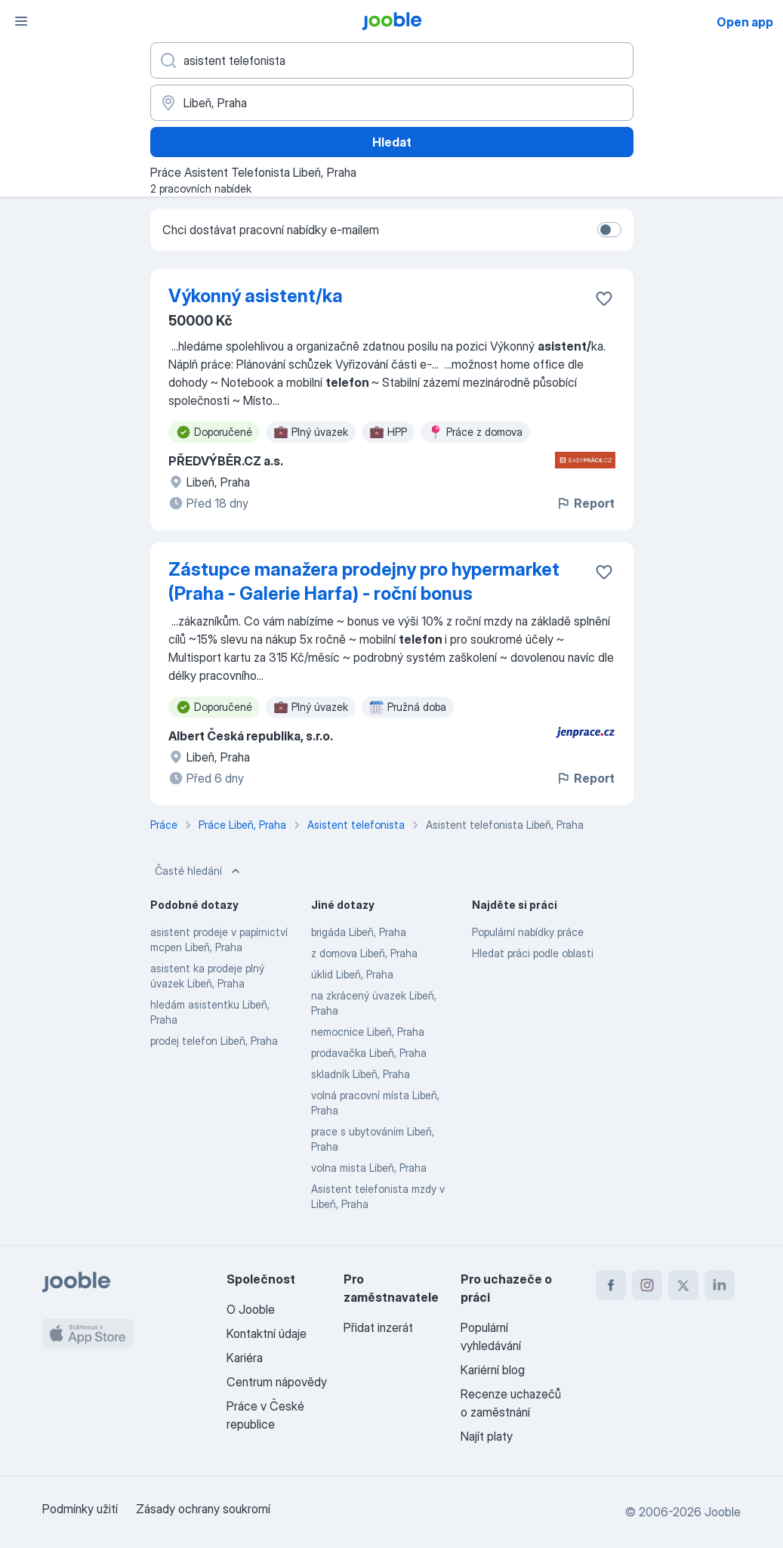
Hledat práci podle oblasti (532, 953)
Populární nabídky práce (528, 931)
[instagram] (647, 1285)
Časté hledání (199, 871)
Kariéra (245, 1357)
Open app (745, 21)
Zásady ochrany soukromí (203, 1508)
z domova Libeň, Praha (364, 953)
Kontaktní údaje (267, 1333)
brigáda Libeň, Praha (358, 931)
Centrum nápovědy (277, 1381)
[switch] (609, 229)
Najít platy (487, 1436)
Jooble (722, 1511)
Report (585, 503)
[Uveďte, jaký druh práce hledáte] (391, 60)
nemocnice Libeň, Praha (367, 1031)
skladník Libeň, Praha (360, 1074)
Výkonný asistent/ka (255, 296)
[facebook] (611, 1285)
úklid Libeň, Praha (352, 974)
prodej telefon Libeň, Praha (214, 1040)
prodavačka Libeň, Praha (369, 1052)
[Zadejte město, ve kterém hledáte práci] (391, 103)
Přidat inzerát (378, 1327)
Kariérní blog (493, 1369)
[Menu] (21, 21)
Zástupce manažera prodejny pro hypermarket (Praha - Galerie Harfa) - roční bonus (364, 581)
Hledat (392, 142)
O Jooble (251, 1309)
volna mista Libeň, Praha (369, 1167)
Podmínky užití (80, 1508)
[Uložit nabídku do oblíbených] (604, 298)
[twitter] (683, 1285)
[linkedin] (719, 1285)
